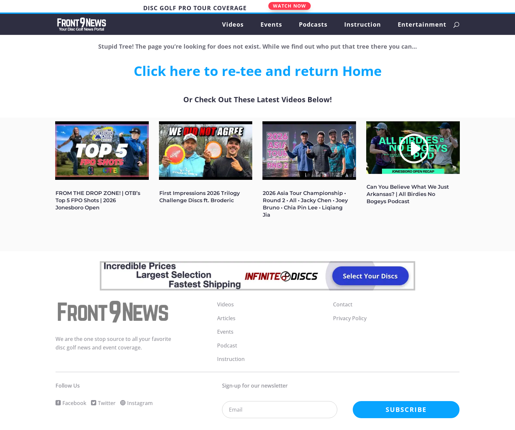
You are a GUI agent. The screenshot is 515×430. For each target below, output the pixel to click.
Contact (342, 304)
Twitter (107, 403)
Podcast (227, 345)
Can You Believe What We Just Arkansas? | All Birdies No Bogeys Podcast (408, 194)
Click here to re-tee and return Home (258, 70)
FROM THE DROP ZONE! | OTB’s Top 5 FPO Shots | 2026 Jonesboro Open (98, 200)
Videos (233, 25)
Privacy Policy (350, 318)
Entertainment (422, 25)
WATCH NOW (289, 6)
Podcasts (313, 25)
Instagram (140, 403)
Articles (226, 318)
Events (271, 25)
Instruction (362, 25)
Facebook (74, 403)
